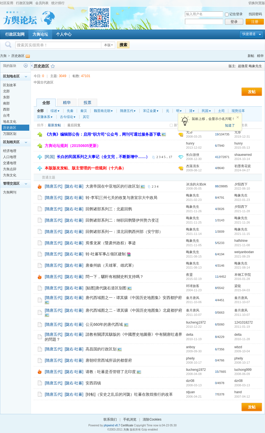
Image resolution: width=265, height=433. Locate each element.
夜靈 (189, 275)
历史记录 (25, 65)
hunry (190, 143)
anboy (190, 347)
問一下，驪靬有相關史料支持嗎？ (115, 276)
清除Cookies (152, 419)
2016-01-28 (242, 278)
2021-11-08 (242, 245)
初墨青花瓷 (242, 166)
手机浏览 (129, 419)
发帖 (252, 92)
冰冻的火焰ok (196, 184)
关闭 (237, 117)
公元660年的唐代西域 (104, 324)
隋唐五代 (128, 111)
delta (189, 335)
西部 (6, 109)
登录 (234, 22)
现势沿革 (238, 111)
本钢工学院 (242, 275)
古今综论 (68, 117)
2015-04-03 (242, 290)
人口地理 (9, 157)
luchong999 (242, 370)
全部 (46, 103)
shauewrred (243, 155)
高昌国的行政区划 (101, 349)
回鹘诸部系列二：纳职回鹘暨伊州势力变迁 (122, 220)
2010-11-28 (242, 339)
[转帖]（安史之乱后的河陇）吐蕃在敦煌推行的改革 (129, 394)
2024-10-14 (242, 159)
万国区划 (9, 134)
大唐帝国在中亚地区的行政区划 (113, 186)
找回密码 (255, 14)
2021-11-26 (242, 222)
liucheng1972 (196, 322)
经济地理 (9, 151)
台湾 (6, 115)
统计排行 (58, 3)
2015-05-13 (242, 147)
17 (170, 157)
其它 (86, 117)
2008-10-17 (242, 362)
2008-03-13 (242, 385)
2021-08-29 (242, 256)
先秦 (70, 111)
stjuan (190, 392)
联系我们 (110, 419)
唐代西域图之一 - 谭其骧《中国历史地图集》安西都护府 (134, 297)
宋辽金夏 (151, 111)
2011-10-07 (242, 302)
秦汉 (83, 111)
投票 (87, 102)
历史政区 (18, 56)
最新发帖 (54, 125)
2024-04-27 (242, 170)
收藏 (53, 66)
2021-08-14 (242, 267)
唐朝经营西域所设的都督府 (109, 360)
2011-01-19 (242, 326)
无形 (237, 132)
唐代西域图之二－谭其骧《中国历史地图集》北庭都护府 (134, 310)
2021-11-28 (242, 211)
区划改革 (9, 85)
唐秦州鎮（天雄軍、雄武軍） (111, 265)
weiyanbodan (244, 252)
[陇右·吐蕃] (74, 186)
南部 (6, 103)
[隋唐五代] (53, 186)
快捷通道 (249, 34)
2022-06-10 (242, 188)
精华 (260, 56)
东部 (6, 97)
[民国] (50, 156)
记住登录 (236, 14)
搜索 (123, 45)
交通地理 (9, 163)
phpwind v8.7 (112, 425)
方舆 (3, 56)
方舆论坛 (40, 34)
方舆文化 (9, 175)
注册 (254, 22)
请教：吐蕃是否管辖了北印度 (111, 371)
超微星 (243, 66)
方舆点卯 (9, 169)
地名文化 (9, 122)
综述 (55, 111)
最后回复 (74, 125)
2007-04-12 (242, 396)
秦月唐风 (192, 298)
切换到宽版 (256, 3)
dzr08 (190, 381)
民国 (206, 111)
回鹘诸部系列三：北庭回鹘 (109, 209)
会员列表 (42, 3)
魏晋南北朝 (103, 111)
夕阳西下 (241, 184)
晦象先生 (255, 66)
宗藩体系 (45, 117)
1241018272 (243, 322)
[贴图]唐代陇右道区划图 (106, 288)
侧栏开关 (32, 65)
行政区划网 (24, 3)
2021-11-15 (242, 233)
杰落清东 (192, 166)
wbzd (238, 347)
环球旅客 (192, 286)
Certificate (127, 425)
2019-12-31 (242, 136)
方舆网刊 (9, 192)
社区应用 (6, 3)
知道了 (230, 125)
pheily (190, 358)
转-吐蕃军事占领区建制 (106, 254)
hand (238, 392)
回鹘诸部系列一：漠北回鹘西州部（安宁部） (124, 231)
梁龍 (237, 286)
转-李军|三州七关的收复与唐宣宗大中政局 (121, 197)
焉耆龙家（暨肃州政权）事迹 (111, 243)
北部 (6, 91)
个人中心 (63, 34)
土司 (221, 111)
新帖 (251, 56)
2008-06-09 (242, 374)
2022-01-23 (242, 199)
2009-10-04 (242, 351)
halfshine (241, 241)
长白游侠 (192, 155)
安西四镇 (93, 383)
